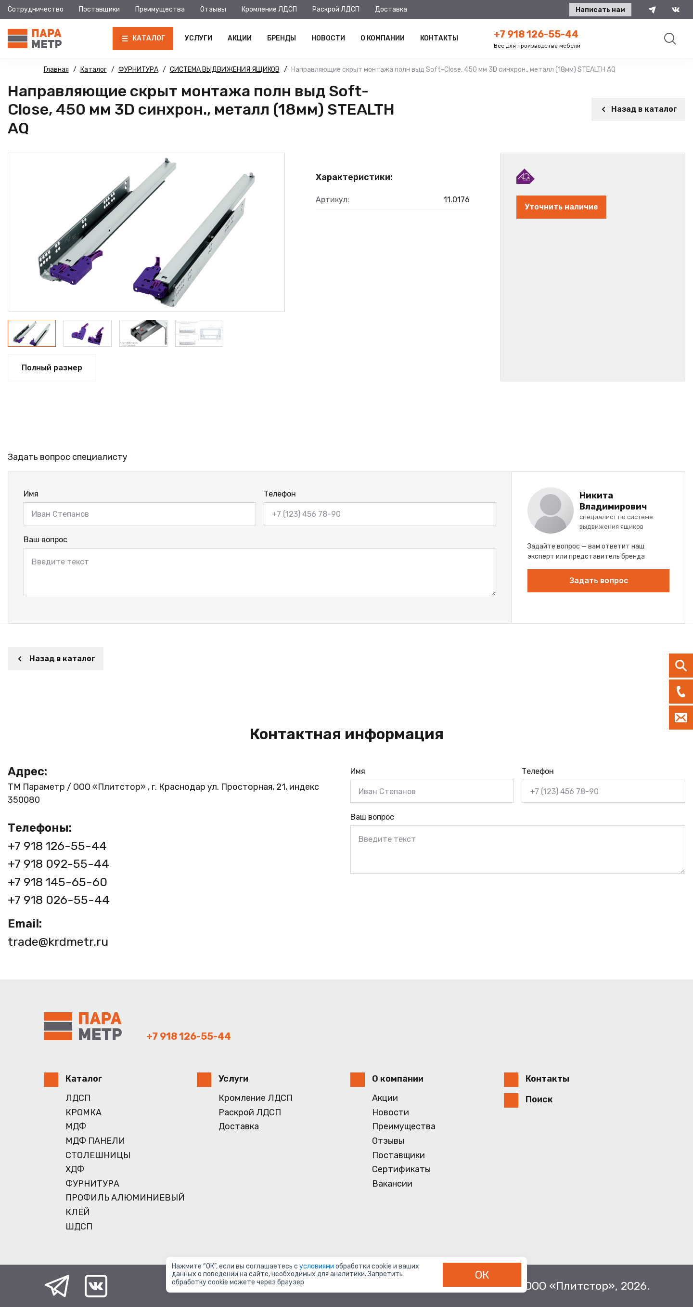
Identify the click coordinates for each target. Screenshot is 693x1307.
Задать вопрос (598, 580)
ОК (482, 1274)
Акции (240, 38)
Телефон (280, 493)
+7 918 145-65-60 (57, 882)
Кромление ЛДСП (269, 9)
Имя (31, 493)
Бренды (281, 38)
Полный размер (52, 367)
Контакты (439, 38)
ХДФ (74, 1169)
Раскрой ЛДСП (335, 9)
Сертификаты (401, 1169)
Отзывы (213, 9)
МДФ (75, 1127)
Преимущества (160, 9)
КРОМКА (83, 1113)
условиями (317, 1266)
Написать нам (600, 10)
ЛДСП (77, 1098)
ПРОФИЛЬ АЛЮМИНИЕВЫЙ (125, 1198)
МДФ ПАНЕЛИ (95, 1141)
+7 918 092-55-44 (58, 864)
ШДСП (78, 1227)
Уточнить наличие (561, 206)
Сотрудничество (36, 9)
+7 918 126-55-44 (536, 34)
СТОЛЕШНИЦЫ (97, 1155)
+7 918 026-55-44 (59, 900)
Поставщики (99, 9)
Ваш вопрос (45, 539)
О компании (382, 38)
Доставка (391, 9)
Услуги (198, 38)
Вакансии (392, 1184)
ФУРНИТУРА (92, 1184)
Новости (328, 38)
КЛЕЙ (77, 1212)
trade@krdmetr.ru (58, 942)
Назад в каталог (638, 109)
